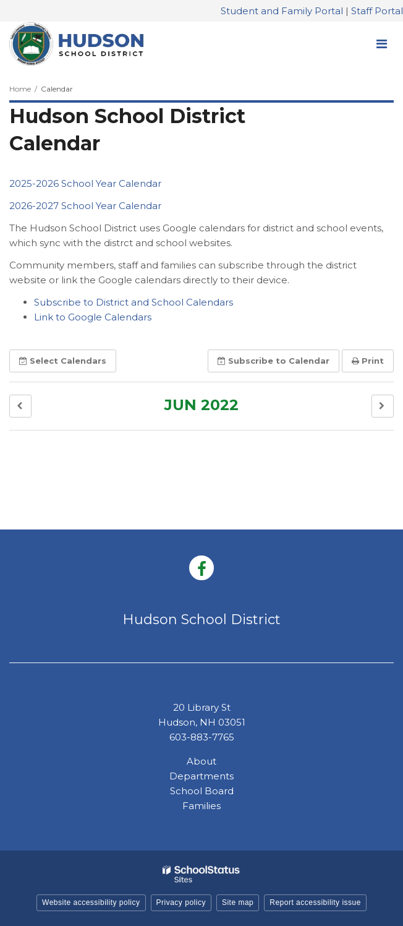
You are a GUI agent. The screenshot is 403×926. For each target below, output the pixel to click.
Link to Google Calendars (92, 317)
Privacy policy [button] (181, 902)
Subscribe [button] (273, 361)
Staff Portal (377, 11)
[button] (20, 406)
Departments (201, 776)
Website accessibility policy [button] (91, 902)
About (201, 761)
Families (201, 806)
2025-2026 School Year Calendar (85, 183)
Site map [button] (237, 902)
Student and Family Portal (282, 11)
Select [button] (62, 361)
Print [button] (368, 361)
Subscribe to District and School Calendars (133, 302)
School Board (202, 791)
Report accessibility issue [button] (315, 902)
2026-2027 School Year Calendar (85, 206)
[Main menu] (381, 43)
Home (20, 88)
